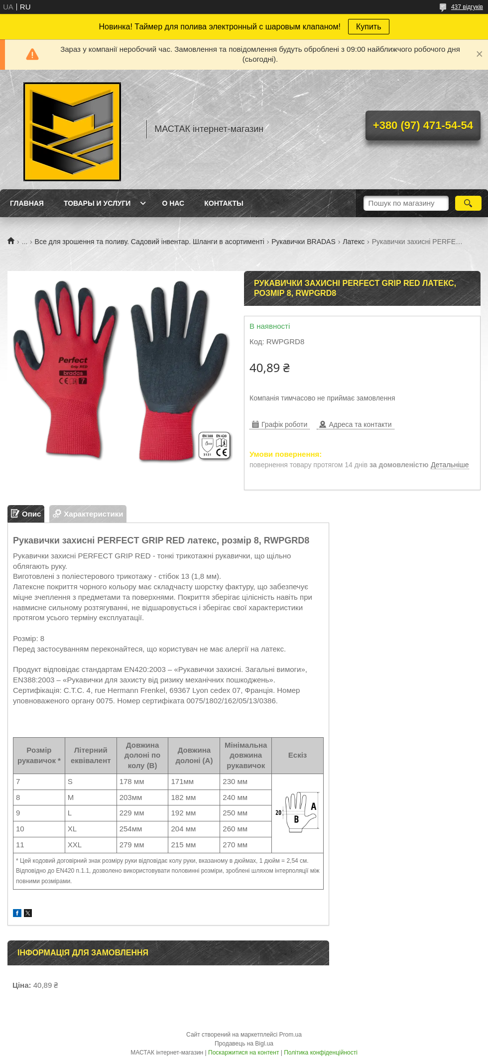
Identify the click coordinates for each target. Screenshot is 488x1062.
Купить (368, 26)
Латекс (354, 242)
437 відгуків (467, 6)
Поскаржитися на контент (243, 1052)
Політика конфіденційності (321, 1052)
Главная (27, 203)
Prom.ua (290, 1034)
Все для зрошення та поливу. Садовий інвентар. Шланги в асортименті (149, 242)
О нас (173, 203)
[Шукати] (468, 203)
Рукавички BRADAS (303, 242)
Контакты (223, 203)
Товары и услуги (97, 203)
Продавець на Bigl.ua (244, 1043)
